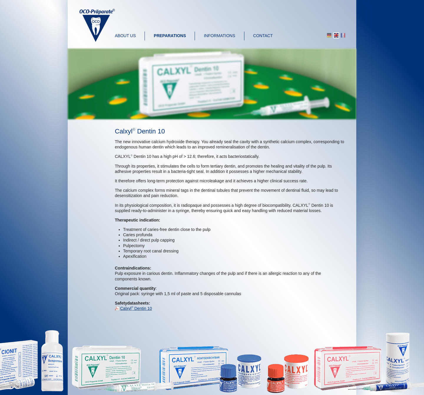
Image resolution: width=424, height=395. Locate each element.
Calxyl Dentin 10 (136, 308)
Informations (219, 35)
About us (125, 35)
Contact (263, 35)
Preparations (170, 35)
